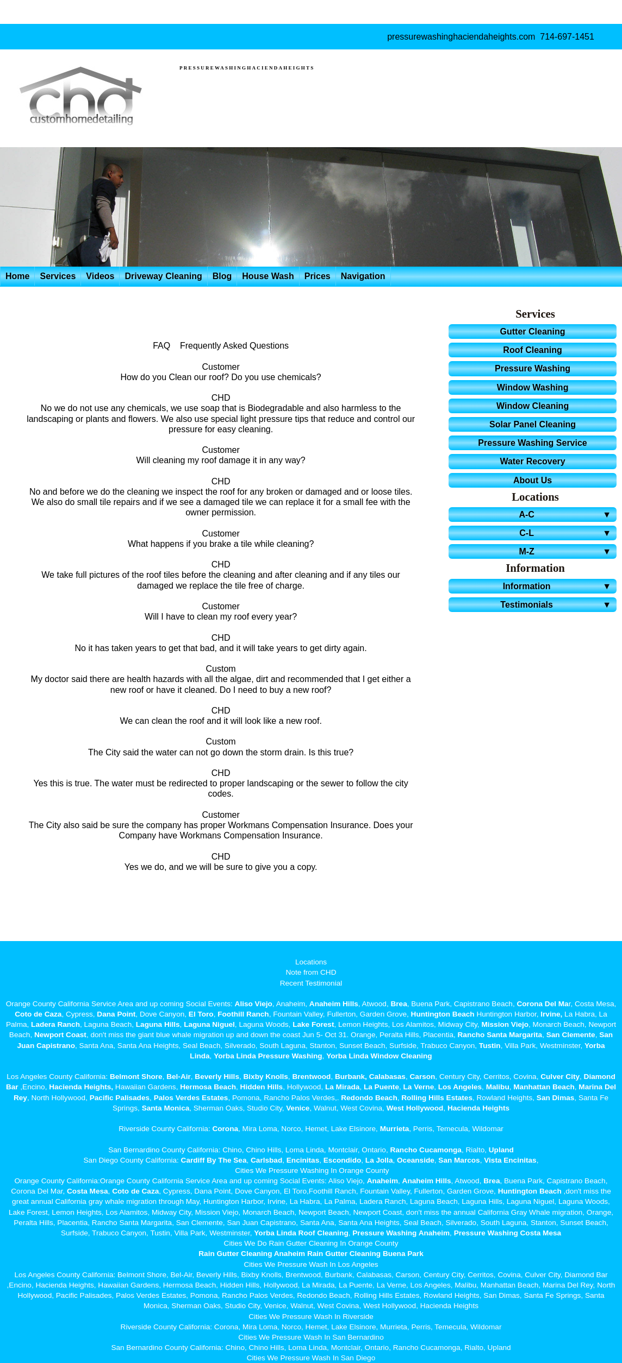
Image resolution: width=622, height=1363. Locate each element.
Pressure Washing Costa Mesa (507, 1233)
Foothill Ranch (243, 1014)
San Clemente (570, 1035)
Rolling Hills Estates (436, 1098)
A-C (566, 514)
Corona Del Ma (542, 1004)
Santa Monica (166, 1108)
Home (17, 276)
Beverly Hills (216, 1076)
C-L (566, 533)
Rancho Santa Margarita (500, 1035)
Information (558, 586)
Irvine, (551, 1014)
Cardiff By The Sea (214, 1160)
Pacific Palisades (120, 1098)
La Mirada (342, 1087)
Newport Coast (60, 1035)
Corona (225, 1129)
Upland (501, 1150)
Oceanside (415, 1160)
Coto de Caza (38, 1014)
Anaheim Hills (333, 1004)
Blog (222, 276)
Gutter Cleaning (532, 331)
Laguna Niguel (209, 1024)
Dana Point (116, 1014)
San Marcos (459, 1160)
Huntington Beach (443, 1014)
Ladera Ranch (55, 1024)
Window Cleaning (532, 406)
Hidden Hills (261, 1087)
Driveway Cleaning (163, 276)
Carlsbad (266, 1160)
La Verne (418, 1087)
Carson (423, 1076)
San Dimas (556, 1098)
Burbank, (351, 1076)
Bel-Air (178, 1076)
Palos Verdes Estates (191, 1098)
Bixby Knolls (266, 1076)
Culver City (560, 1076)
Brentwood (311, 1076)
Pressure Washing (532, 368)
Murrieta (394, 1129)
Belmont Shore (136, 1076)
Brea (398, 1004)
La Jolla (379, 1160)
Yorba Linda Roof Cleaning (301, 1233)
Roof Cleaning (532, 350)
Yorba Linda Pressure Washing (268, 1056)
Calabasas (387, 1076)
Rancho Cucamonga (425, 1150)
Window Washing (533, 387)
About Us (532, 480)
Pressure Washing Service (532, 442)
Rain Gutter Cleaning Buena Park (365, 1254)
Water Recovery (532, 461)
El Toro (200, 1014)
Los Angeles (460, 1087)
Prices (317, 276)
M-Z (566, 551)
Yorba (594, 1046)
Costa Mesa (87, 1191)
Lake (299, 1024)
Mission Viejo (504, 1024)
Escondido (341, 1160)
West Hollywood (415, 1108)
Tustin (489, 1046)
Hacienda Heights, (81, 1087)
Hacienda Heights (478, 1108)
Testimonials (557, 605)
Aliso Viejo (253, 1004)
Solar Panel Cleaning (532, 424)
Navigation (363, 276)
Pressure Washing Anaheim (401, 1233)
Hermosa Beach (208, 1087)
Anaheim (382, 1181)
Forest (323, 1024)
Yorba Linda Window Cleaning (379, 1056)
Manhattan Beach (544, 1087)
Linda (199, 1056)
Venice (297, 1108)
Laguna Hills (158, 1024)
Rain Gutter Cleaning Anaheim (251, 1254)
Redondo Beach (369, 1098)
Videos (100, 276)
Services (58, 276)
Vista (492, 1160)
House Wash (268, 276)
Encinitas (303, 1160)
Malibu (497, 1087)
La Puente (381, 1087)
